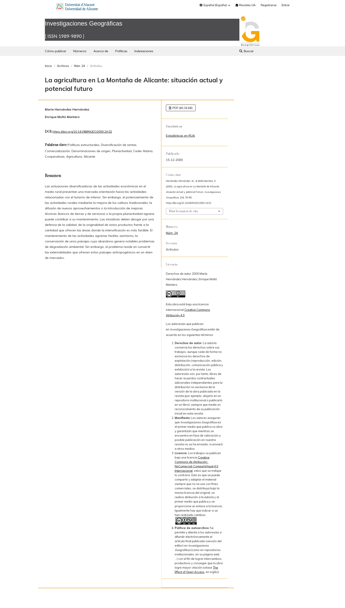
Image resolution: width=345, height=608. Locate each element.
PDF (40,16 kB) (182, 108)
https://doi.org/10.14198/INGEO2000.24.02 (82, 132)
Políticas (121, 51)
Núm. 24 (79, 66)
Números (79, 51)
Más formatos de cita (183, 211)
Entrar (286, 5)
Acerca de (101, 51)
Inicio (48, 66)
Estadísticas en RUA (180, 136)
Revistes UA (245, 5)
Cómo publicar (55, 51)
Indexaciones (143, 51)
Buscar (246, 51)
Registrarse (269, 5)
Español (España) (213, 5)
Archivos (63, 66)
